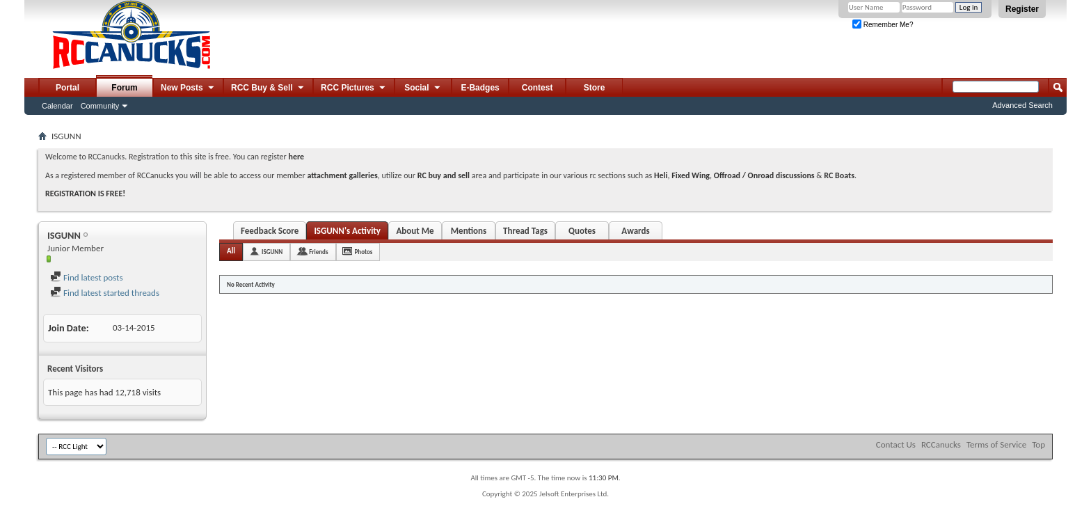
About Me (414, 231)
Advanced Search (1022, 105)
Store (594, 88)
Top (1038, 444)
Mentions (469, 231)
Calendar (57, 106)
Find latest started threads (104, 292)
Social (423, 88)
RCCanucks (941, 444)
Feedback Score (269, 231)
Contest (537, 88)
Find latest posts (86, 277)
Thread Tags (525, 231)
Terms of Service (996, 444)
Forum (124, 88)
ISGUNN (272, 251)
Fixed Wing (690, 175)
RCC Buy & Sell (268, 88)
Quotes (582, 231)
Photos (364, 251)
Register (1022, 9)
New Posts (188, 88)
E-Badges (480, 88)
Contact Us (896, 444)
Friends (318, 251)
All (231, 250)
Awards (635, 231)
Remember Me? (882, 25)
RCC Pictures (354, 88)
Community (100, 106)
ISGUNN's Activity (347, 231)
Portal (67, 88)
